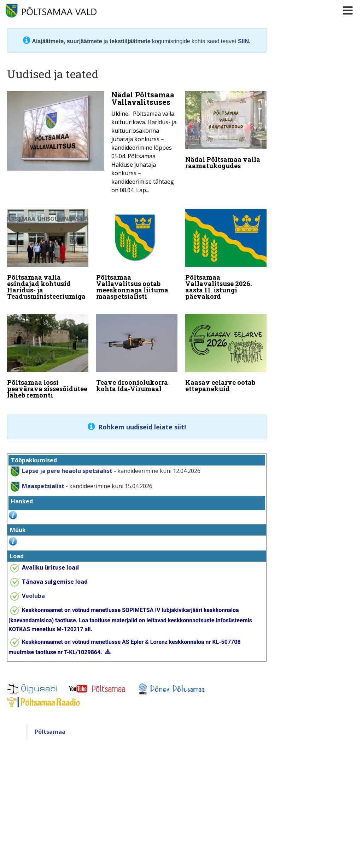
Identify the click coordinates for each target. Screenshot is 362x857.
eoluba (33, 588)
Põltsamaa (50, 724)
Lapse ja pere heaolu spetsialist (67, 464)
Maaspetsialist (42, 479)
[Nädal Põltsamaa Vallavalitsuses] (92, 144)
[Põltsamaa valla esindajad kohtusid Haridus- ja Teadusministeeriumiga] (47, 253)
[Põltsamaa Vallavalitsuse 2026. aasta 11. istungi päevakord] (226, 253)
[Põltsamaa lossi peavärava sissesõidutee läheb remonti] (47, 353)
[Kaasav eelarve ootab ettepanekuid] (226, 349)
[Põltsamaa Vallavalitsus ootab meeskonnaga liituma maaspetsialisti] (136, 253)
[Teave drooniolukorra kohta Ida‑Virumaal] (136, 349)
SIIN (243, 41)
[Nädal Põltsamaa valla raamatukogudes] (226, 131)
